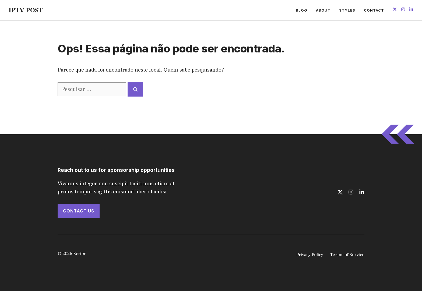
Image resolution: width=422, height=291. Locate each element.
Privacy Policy (309, 255)
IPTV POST (26, 10)
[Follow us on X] (395, 10)
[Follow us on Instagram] (403, 10)
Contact (374, 10)
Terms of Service (347, 255)
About (323, 10)
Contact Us (78, 211)
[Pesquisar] (135, 89)
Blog (301, 10)
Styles (347, 10)
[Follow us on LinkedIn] (411, 10)
